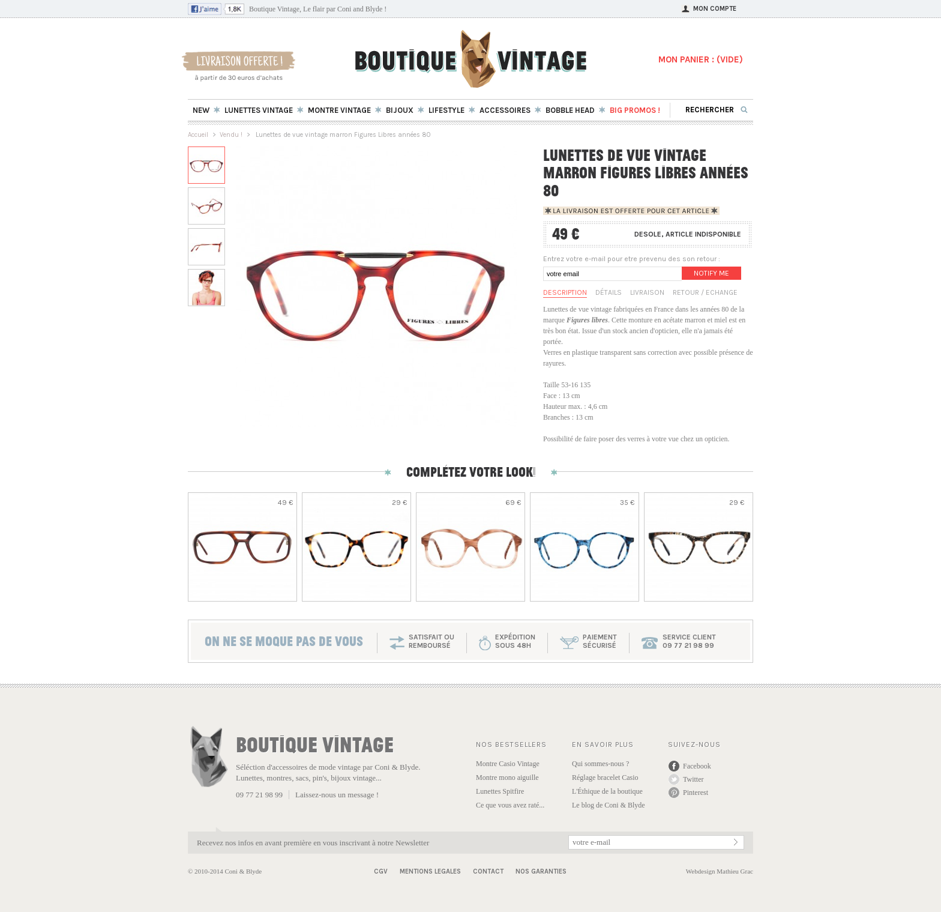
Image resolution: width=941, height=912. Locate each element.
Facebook (697, 766)
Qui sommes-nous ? (600, 763)
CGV (381, 871)
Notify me (711, 273)
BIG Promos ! (635, 110)
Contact (488, 871)
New (201, 110)
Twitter (693, 779)
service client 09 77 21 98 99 (689, 641)
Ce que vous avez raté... (510, 805)
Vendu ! (231, 135)
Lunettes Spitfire (500, 791)
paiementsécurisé (600, 641)
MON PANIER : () (700, 59)
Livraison (647, 292)
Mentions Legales (430, 871)
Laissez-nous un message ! (337, 794)
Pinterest (695, 792)
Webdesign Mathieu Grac (719, 871)
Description (565, 292)
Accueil (198, 135)
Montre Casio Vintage (508, 763)
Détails (608, 292)
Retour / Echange (705, 292)
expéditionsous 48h (515, 641)
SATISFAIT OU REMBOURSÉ (431, 641)
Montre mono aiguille (507, 777)
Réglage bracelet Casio (605, 777)
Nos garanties (541, 871)
